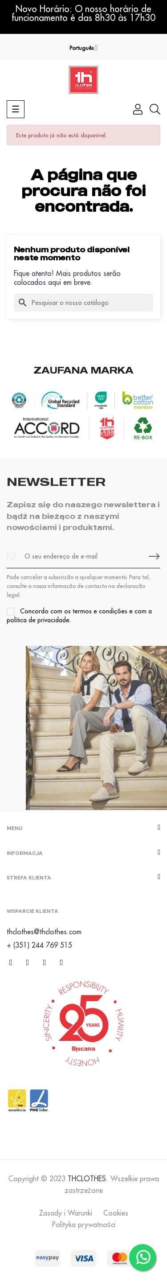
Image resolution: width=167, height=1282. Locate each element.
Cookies (115, 1212)
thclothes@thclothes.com (44, 931)
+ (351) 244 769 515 (39, 945)
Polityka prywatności (83, 1224)
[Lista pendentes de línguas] (83, 48)
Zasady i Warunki (65, 1212)
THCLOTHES (87, 1178)
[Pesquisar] (83, 303)
